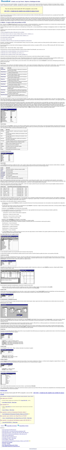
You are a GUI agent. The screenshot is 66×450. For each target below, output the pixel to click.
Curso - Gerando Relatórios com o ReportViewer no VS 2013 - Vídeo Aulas (17, 418)
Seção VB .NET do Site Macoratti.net (9, 429)
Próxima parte (3, 390)
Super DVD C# (8, 406)
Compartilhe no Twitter (23, 425)
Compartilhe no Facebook (12, 425)
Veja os (1, 396)
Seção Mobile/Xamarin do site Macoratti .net (11, 446)
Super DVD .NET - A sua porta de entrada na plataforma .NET (13, 431)
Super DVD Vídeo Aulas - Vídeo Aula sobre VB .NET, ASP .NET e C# (15, 432)
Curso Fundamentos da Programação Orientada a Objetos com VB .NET (15, 440)
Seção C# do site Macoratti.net (8, 435)
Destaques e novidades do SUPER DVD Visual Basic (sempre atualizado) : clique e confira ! (18, 396)
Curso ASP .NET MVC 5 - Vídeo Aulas (10, 422)
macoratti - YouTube (6, 443)
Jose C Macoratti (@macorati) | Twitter (10, 445)
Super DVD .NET (24, 400)
